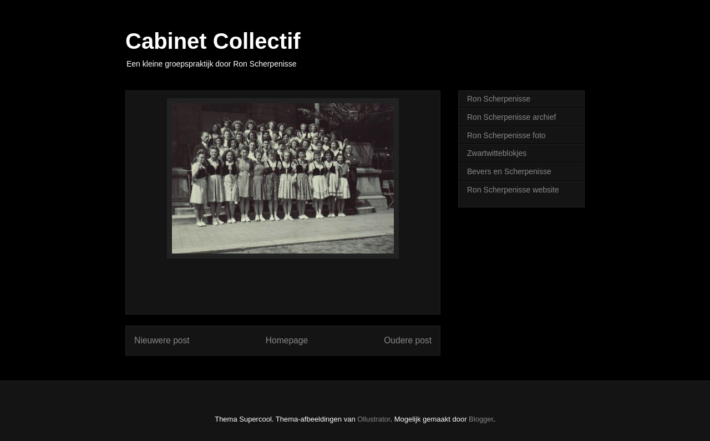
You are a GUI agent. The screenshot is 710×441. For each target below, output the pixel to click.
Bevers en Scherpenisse (509, 171)
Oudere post (408, 340)
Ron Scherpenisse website (513, 189)
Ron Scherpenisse (498, 98)
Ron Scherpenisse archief (511, 117)
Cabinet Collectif (213, 41)
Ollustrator (373, 419)
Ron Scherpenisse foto (506, 135)
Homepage (287, 340)
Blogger (481, 419)
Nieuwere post (162, 340)
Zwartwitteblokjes (496, 153)
